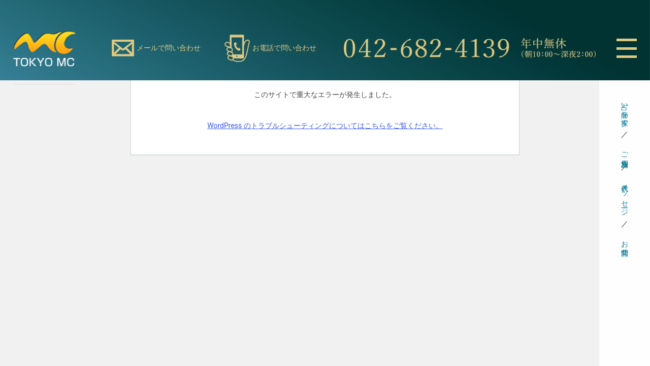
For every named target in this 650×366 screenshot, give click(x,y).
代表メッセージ (625, 195)
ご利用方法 (625, 151)
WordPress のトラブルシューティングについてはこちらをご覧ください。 (325, 125)
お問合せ (625, 244)
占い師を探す (625, 110)
